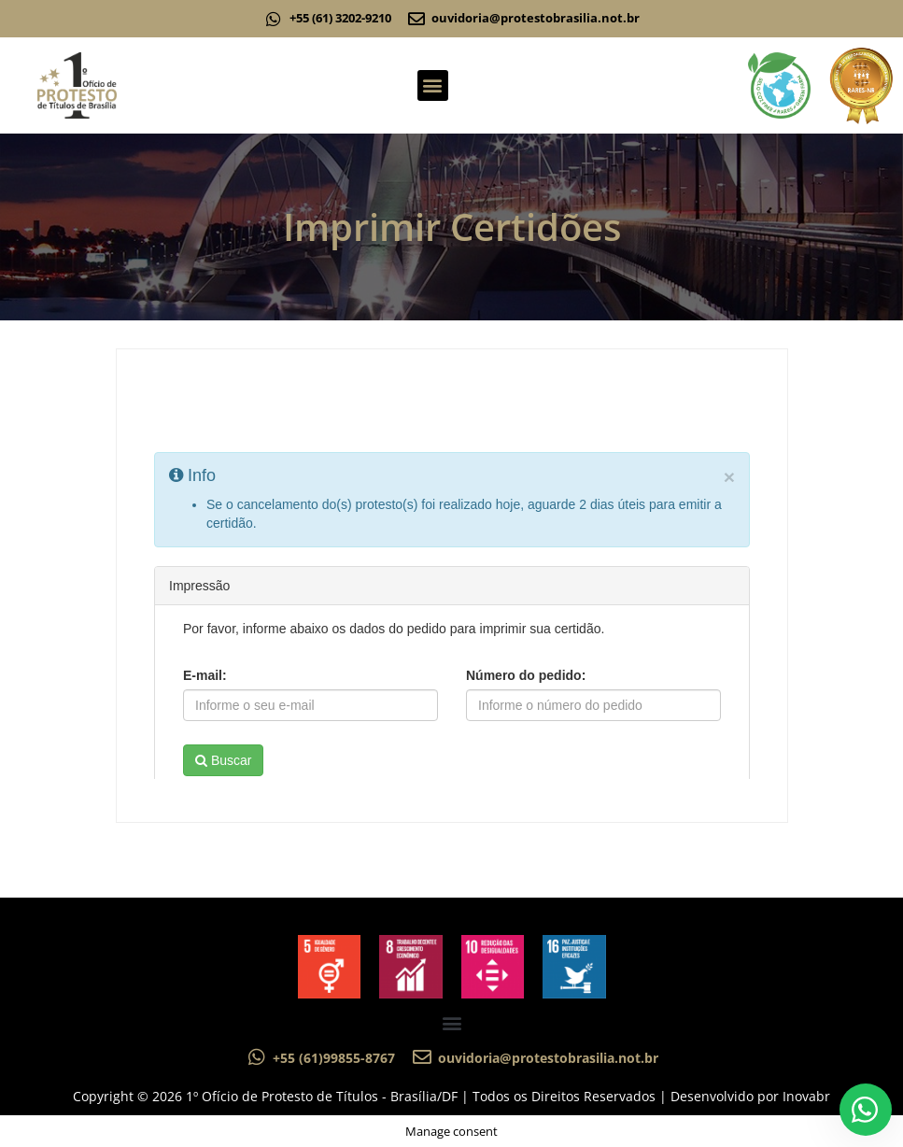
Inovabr (806, 1096)
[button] (432, 85)
